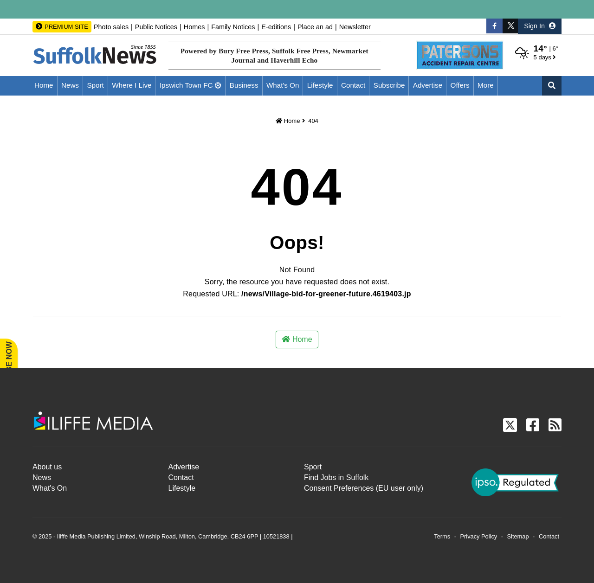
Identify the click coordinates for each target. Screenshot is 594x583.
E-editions (276, 27)
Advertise (427, 85)
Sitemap (518, 536)
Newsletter (355, 27)
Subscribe (389, 85)
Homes (194, 27)
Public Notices (156, 27)
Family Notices (233, 27)
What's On (282, 85)
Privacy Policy (478, 536)
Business (244, 85)
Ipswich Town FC (186, 85)
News (70, 85)
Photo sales (111, 27)
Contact (353, 85)
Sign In (539, 26)
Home (43, 85)
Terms (442, 536)
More (486, 85)
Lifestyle (320, 85)
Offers (460, 85)
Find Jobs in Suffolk (336, 477)
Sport (95, 85)
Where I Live (131, 85)
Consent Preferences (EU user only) (363, 488)
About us (47, 467)
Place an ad (315, 27)
